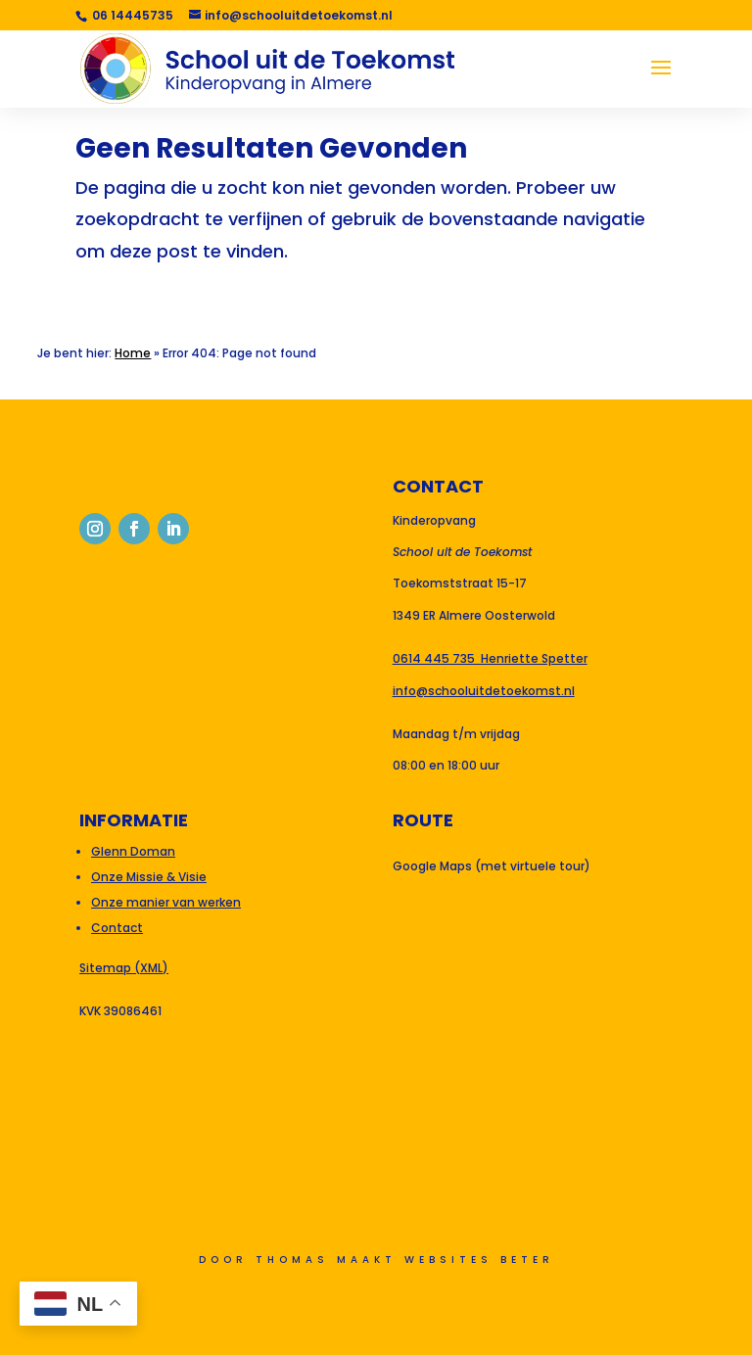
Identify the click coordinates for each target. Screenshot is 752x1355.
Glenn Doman (133, 851)
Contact (117, 927)
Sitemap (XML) (123, 967)
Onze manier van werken (166, 902)
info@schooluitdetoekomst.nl (484, 690)
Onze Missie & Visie (149, 876)
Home (133, 353)
